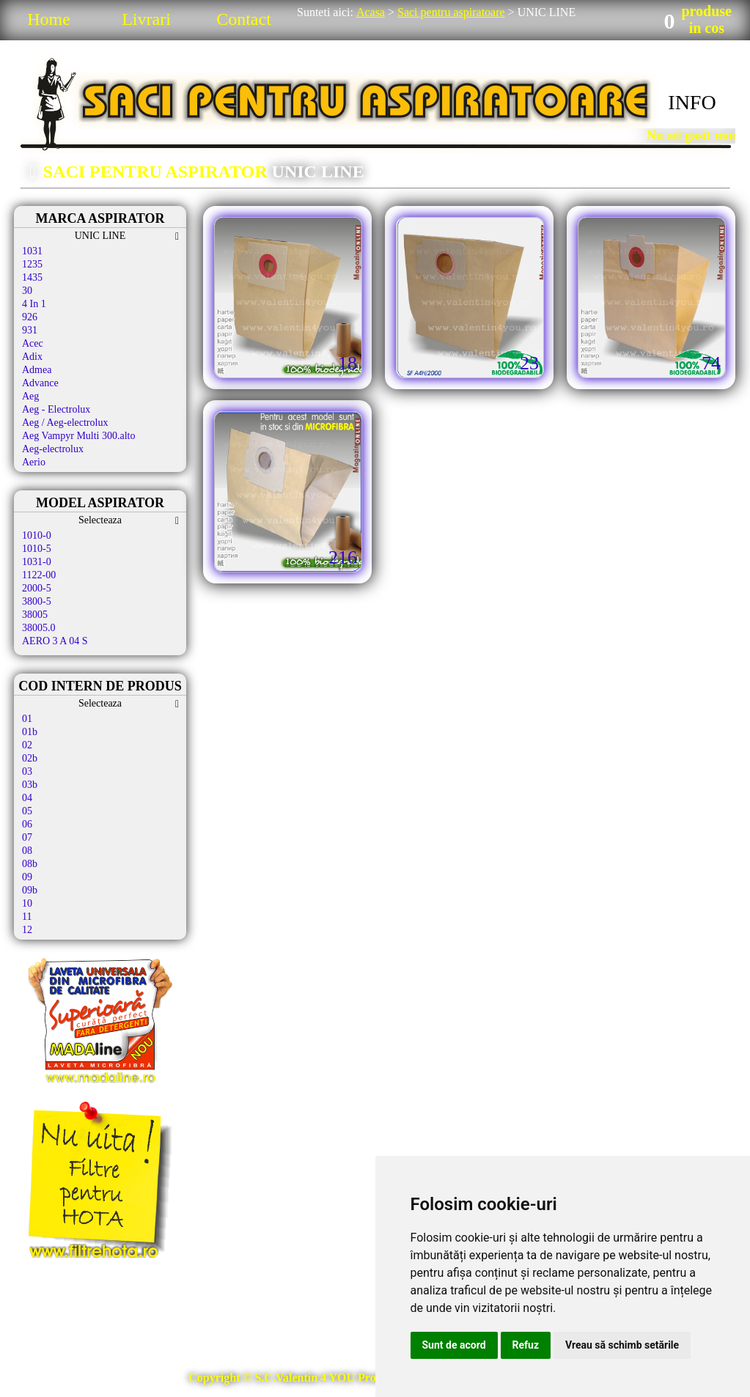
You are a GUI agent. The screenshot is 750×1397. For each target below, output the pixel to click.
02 (27, 745)
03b (29, 784)
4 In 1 (34, 303)
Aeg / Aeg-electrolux (65, 422)
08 (27, 850)
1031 (32, 251)
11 (27, 916)
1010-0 (36, 535)
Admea (36, 369)
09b (29, 890)
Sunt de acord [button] (454, 1345)
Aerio (33, 462)
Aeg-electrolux (53, 448)
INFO (692, 102)
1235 (32, 264)
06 (27, 824)
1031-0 (36, 561)
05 (27, 811)
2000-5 (36, 588)
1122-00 (39, 575)
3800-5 (36, 601)
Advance (40, 382)
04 (27, 797)
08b (29, 863)
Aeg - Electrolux (56, 409)
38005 (35, 614)
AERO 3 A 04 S (54, 640)
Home (48, 19)
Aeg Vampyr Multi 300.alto (79, 435)
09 (27, 876)
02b (29, 758)
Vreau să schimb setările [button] (622, 1345)
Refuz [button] (526, 1345)
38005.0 (39, 627)
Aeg (30, 396)
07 (27, 837)
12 (27, 929)
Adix (32, 356)
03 (27, 771)
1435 (32, 277)
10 (27, 903)
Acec (32, 343)
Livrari (146, 19)
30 (27, 290)
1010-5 (36, 548)
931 (29, 330)
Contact (243, 19)
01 (27, 718)
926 (29, 317)
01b (29, 731)
